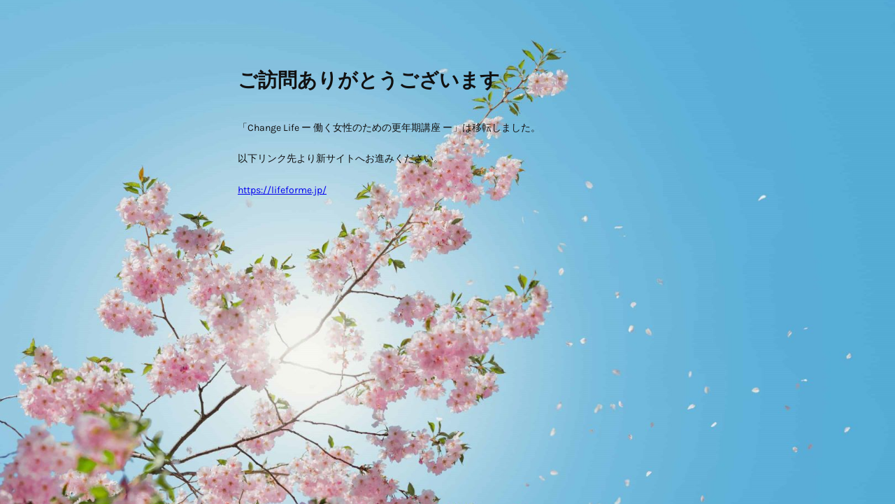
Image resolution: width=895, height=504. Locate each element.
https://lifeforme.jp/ (282, 190)
